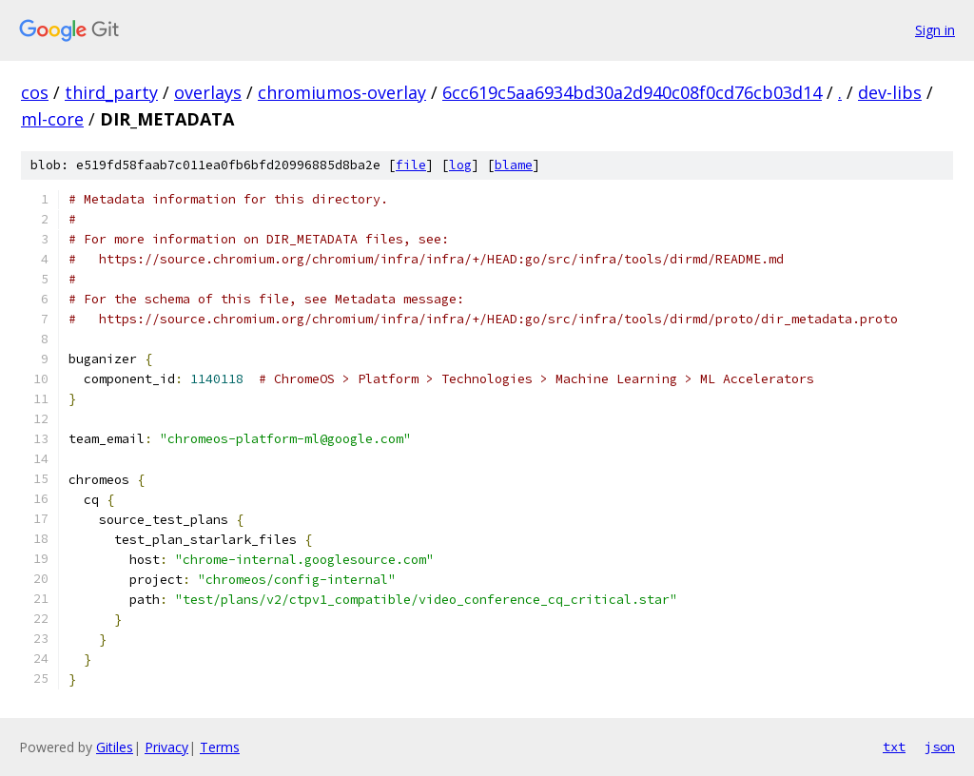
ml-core (52, 118)
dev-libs (890, 92)
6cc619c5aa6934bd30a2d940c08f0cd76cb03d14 (632, 92)
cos (35, 92)
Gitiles (114, 747)
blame (514, 165)
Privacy (166, 747)
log (460, 165)
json (940, 746)
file (411, 165)
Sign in (935, 30)
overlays (208, 92)
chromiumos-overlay (342, 92)
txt (894, 746)
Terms (220, 747)
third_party (111, 92)
